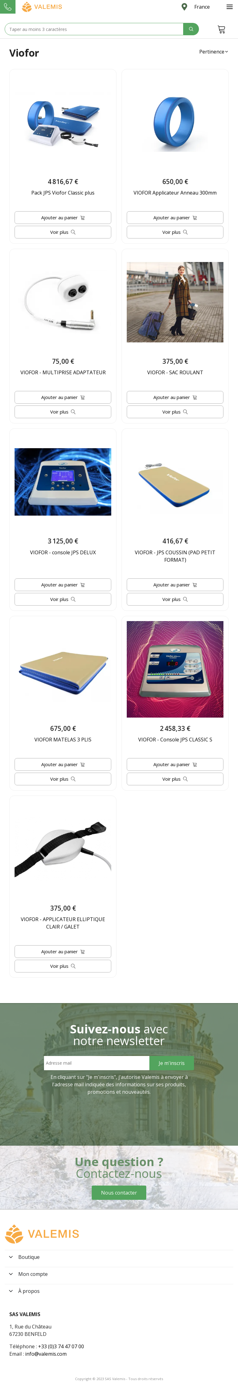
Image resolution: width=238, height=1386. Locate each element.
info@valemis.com (46, 1353)
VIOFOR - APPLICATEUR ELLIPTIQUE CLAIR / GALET (63, 923)
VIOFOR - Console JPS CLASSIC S (175, 739)
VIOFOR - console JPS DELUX (63, 552)
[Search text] (94, 29)
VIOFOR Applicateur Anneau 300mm (175, 192)
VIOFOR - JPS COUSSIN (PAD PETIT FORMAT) (175, 556)
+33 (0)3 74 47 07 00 (61, 1346)
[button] (214, 51)
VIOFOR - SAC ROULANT (175, 372)
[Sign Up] (171, 1063)
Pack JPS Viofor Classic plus (63, 192)
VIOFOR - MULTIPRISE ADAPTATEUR (63, 372)
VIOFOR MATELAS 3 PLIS (62, 739)
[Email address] (96, 1063)
